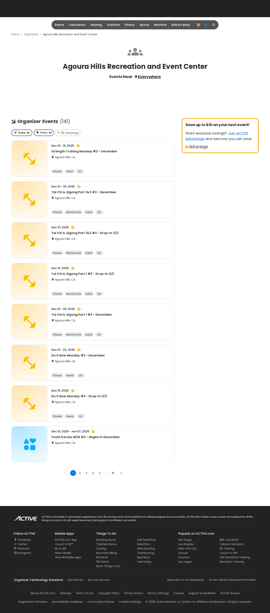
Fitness (130, 25)
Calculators (77, 25)
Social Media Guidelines (67, 602)
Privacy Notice (133, 593)
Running (96, 25)
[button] (44, 133)
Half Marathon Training (235, 557)
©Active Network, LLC (164, 602)
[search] (213, 24)
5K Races (102, 557)
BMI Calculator (229, 540)
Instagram (24, 553)
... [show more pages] (106, 473)
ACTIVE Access (230, 593)
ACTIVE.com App (66, 540)
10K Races (102, 562)
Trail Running (145, 553)
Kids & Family (181, 25)
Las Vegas (185, 562)
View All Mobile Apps (68, 557)
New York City (187, 548)
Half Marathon (146, 540)
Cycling (101, 548)
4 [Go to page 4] (93, 473)
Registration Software (33, 602)
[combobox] (21, 133)
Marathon (143, 544)
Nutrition (160, 25)
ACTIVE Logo (22, 517)
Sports (144, 25)
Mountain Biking (106, 553)
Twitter (22, 544)
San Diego (185, 540)
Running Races (106, 540)
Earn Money (75, 580)
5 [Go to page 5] (100, 473)
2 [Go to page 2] (80, 473)
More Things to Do (108, 566)
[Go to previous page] (65, 473)
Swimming (144, 562)
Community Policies (101, 602)
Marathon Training (232, 562)
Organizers (31, 34)
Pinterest (23, 548)
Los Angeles (186, 544)
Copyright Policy (109, 593)
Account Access (99, 580)
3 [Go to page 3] (86, 473)
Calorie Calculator (232, 544)
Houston (183, 557)
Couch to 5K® (64, 544)
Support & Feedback (202, 593)
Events (59, 25)
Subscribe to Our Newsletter (185, 580)
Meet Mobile (63, 553)
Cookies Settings (130, 602)
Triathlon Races (106, 544)
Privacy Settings (158, 593)
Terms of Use (84, 593)
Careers (178, 593)
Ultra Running (146, 548)
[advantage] (198, 24)
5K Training (227, 548)
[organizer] (206, 24)
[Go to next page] (121, 473)
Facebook (24, 540)
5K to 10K (60, 548)
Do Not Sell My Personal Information (232, 580)
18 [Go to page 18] (113, 473)
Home (15, 34)
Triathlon (113, 25)
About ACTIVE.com (43, 593)
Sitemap (65, 593)
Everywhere (149, 76)
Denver (183, 553)
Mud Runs (143, 557)
